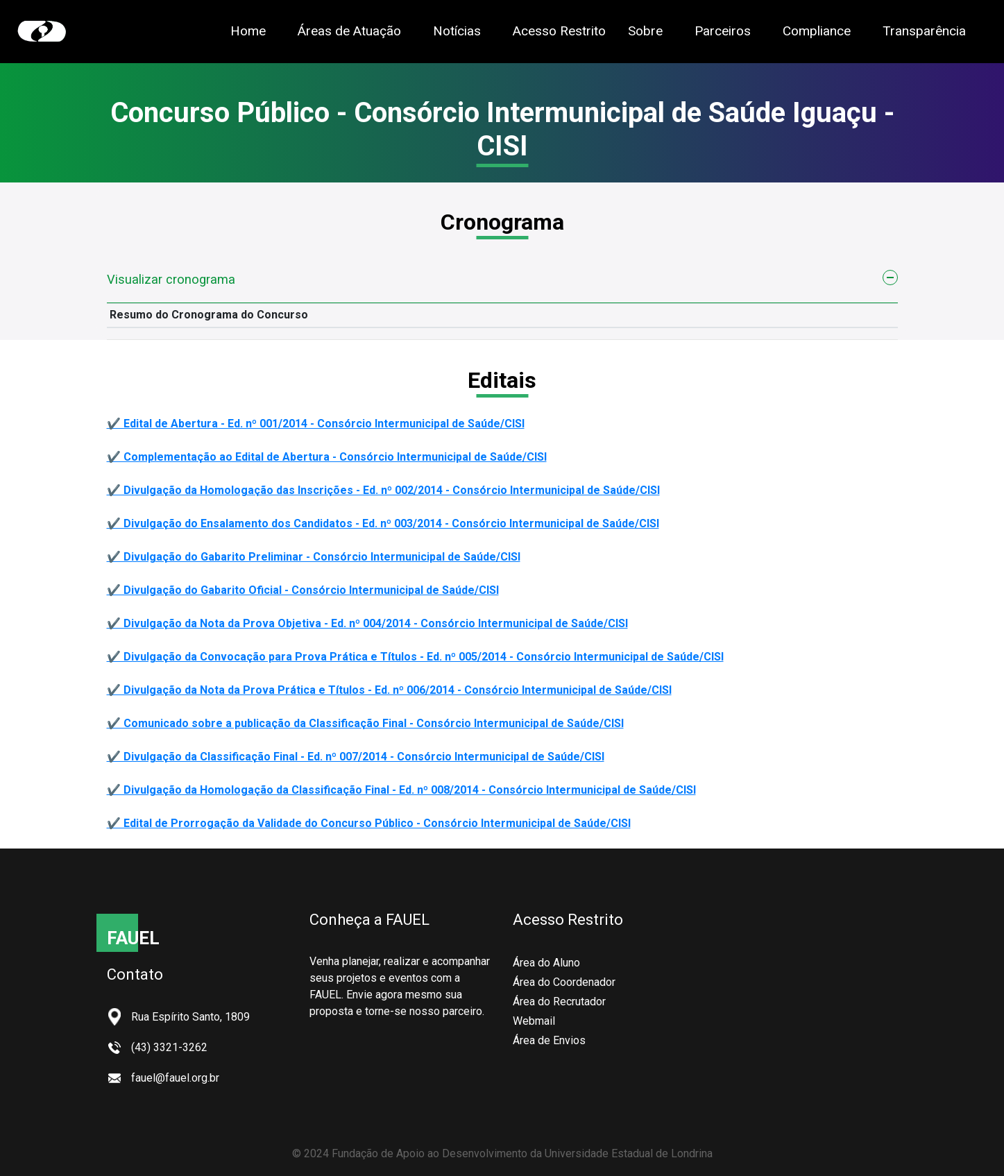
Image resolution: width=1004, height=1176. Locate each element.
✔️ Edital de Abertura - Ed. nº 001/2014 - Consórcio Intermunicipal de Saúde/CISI (316, 423)
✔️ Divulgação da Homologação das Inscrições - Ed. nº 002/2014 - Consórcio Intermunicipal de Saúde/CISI (383, 490)
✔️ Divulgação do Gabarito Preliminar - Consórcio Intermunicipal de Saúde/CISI (313, 556)
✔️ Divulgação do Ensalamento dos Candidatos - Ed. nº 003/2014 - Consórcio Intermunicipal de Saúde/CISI (383, 523)
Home (248, 31)
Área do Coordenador (564, 982)
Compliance (817, 31)
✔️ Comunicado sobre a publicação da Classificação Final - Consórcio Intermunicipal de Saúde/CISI (365, 723)
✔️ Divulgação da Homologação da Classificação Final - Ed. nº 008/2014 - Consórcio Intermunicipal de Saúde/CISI (401, 789)
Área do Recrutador (559, 1001)
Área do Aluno (546, 962)
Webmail (534, 1021)
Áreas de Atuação (349, 31)
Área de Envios (549, 1040)
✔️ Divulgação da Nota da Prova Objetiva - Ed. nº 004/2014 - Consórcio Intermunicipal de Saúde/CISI (367, 623)
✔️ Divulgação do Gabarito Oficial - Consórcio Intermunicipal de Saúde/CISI (303, 590)
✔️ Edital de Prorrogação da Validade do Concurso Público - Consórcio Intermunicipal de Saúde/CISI (369, 823)
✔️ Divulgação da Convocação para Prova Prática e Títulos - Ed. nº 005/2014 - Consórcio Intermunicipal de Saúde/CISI (415, 656)
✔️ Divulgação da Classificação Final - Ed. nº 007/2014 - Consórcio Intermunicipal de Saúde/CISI (355, 756)
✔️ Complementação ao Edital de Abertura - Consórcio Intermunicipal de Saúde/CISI (327, 456)
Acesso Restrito (559, 31)
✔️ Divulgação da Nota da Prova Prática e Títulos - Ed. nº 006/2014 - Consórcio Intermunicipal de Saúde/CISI (389, 690)
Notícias (457, 31)
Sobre (645, 31)
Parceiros (723, 31)
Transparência (924, 30)
